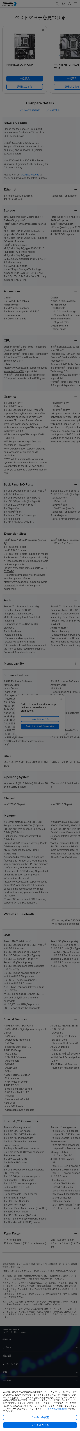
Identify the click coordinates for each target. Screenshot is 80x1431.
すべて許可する (40, 1425)
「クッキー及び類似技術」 (55, 1408)
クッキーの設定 (40, 1417)
